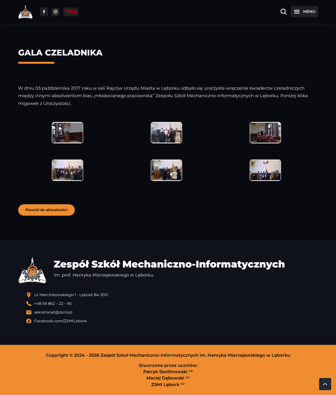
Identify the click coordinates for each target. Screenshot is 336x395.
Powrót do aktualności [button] (46, 209)
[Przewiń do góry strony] (325, 384)
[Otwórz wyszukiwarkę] (283, 11)
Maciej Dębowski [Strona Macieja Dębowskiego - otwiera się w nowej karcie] (168, 378)
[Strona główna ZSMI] (25, 12)
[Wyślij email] (172, 312)
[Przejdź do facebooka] (44, 12)
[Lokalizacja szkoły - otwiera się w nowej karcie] (172, 295)
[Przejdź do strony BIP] (71, 12)
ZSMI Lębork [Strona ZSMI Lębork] (168, 384)
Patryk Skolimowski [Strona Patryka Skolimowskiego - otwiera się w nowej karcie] (168, 371)
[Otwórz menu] (304, 11)
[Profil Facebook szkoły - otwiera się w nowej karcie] (172, 321)
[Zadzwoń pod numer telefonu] (172, 304)
